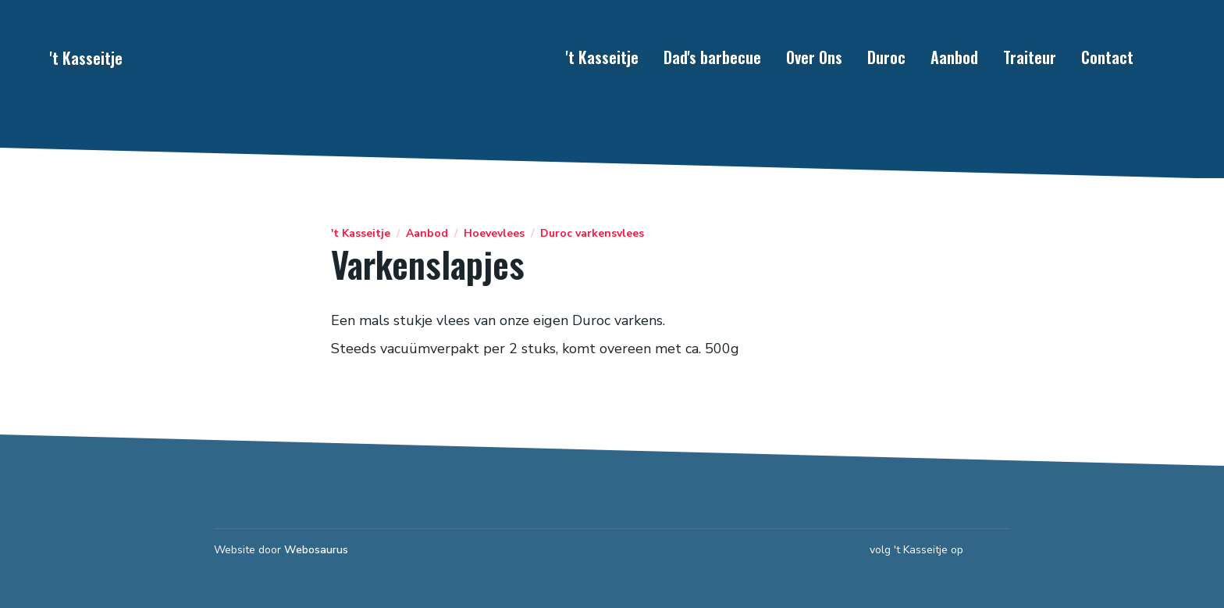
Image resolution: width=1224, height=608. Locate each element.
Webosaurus (316, 549)
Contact (1107, 57)
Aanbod (954, 57)
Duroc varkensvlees (592, 233)
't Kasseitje (602, 57)
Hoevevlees (494, 233)
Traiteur (1029, 57)
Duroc (886, 57)
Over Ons (814, 57)
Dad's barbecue (712, 57)
